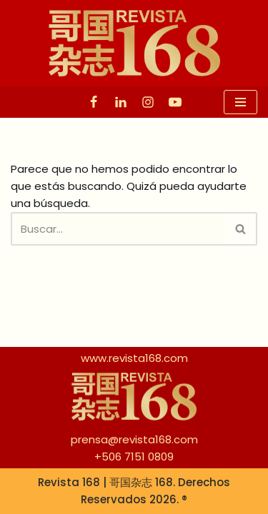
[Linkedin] (121, 102)
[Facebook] (94, 102)
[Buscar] (118, 229)
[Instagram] (148, 102)
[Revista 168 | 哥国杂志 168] (134, 43)
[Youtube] (175, 102)
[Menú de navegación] (240, 102)
